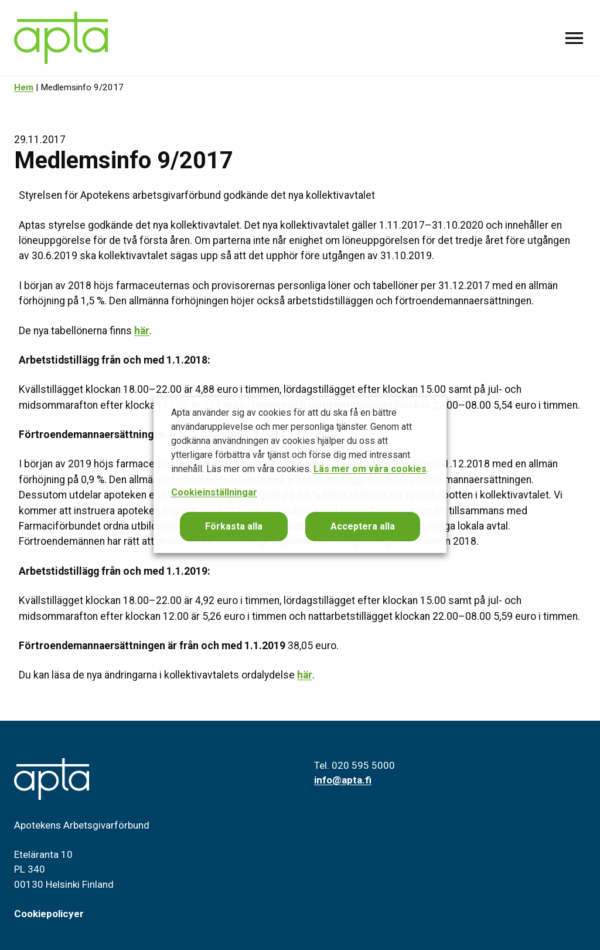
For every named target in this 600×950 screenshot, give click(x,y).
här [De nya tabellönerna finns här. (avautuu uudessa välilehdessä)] (141, 331)
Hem (23, 87)
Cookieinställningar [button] (214, 492)
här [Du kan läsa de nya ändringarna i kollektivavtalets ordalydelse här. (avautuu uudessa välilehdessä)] (304, 675)
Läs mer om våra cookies (370, 468)
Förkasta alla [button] (233, 526)
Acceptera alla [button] (362, 526)
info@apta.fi (342, 780)
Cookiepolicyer (49, 914)
